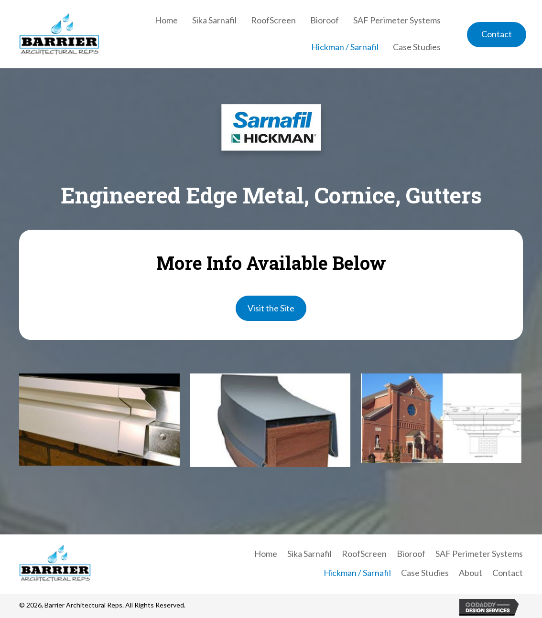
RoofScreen (364, 553)
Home (265, 553)
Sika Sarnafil (309, 553)
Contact (507, 572)
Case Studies (425, 572)
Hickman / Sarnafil (357, 572)
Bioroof (411, 553)
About (470, 572)
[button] (496, 34)
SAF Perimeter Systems (479, 553)
